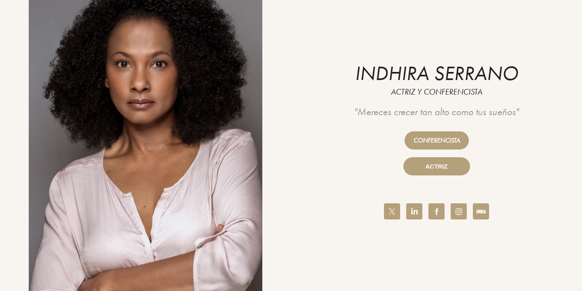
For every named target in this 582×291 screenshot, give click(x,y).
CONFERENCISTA (436, 140)
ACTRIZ (437, 166)
